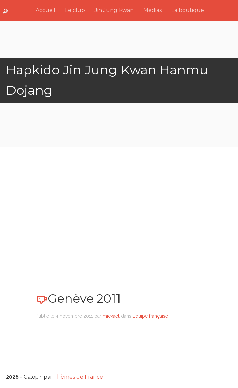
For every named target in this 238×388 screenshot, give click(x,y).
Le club (75, 10)
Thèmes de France (78, 377)
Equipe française (150, 316)
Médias (152, 10)
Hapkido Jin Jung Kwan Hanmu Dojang (107, 80)
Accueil (45, 10)
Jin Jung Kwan (114, 10)
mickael (111, 316)
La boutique (187, 10)
